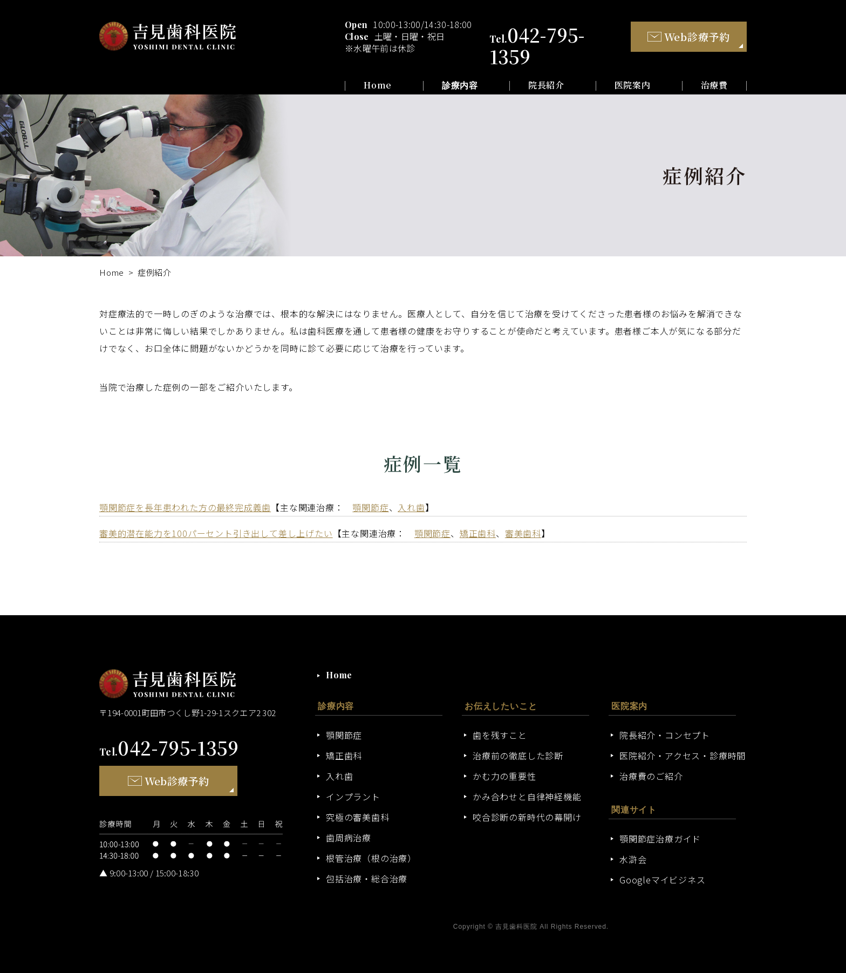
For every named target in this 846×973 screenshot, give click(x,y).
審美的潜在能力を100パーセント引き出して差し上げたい (216, 533)
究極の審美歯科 (358, 817)
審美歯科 (523, 533)
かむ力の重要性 (504, 776)
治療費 (714, 85)
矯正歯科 (478, 533)
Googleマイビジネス (662, 879)
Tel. (169, 751)
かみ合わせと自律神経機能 (527, 796)
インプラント (353, 796)
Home (378, 85)
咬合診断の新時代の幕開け (527, 817)
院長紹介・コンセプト (664, 735)
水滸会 (632, 859)
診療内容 (460, 85)
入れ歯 (411, 507)
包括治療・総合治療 (366, 878)
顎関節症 (370, 507)
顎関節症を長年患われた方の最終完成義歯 (185, 507)
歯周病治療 (348, 837)
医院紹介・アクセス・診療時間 (682, 755)
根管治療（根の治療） (371, 858)
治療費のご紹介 (651, 776)
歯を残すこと (500, 735)
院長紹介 (546, 85)
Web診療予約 (689, 36)
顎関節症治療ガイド (660, 838)
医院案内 (633, 85)
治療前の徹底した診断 (518, 755)
